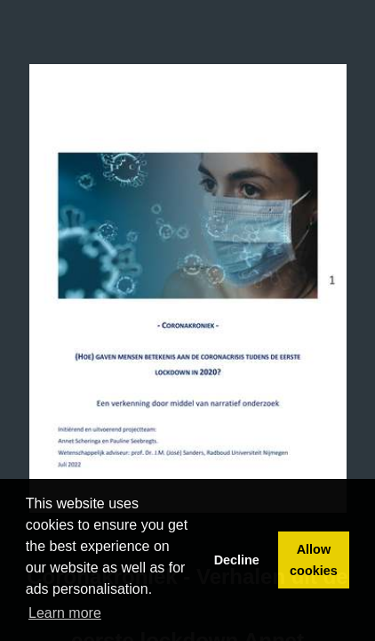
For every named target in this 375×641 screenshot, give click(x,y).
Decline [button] (236, 560)
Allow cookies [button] (314, 560)
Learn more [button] (64, 613)
